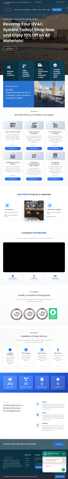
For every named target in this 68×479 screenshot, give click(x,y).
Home (15, 9)
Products (34, 9)
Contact (44, 9)
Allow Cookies (60, 476)
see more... (47, 412)
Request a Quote (57, 9)
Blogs (49, 9)
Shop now (10, 48)
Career (39, 9)
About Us (27, 460)
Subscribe (39, 467)
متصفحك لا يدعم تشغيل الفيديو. (34, 260)
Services (20, 9)
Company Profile (27, 9)
